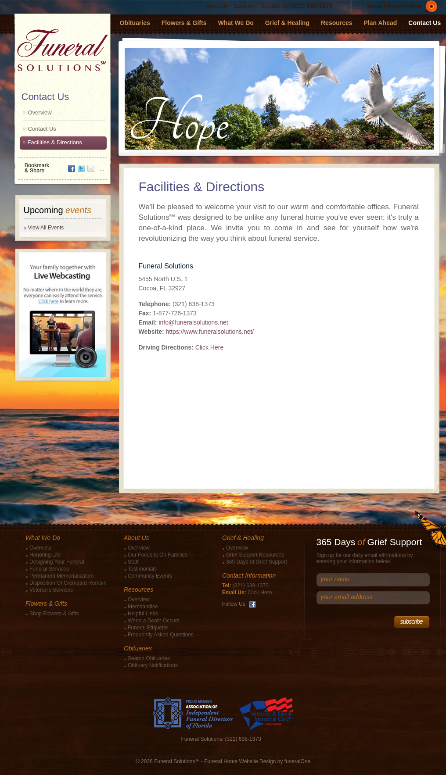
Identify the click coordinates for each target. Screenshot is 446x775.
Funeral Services (49, 569)
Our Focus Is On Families (157, 555)
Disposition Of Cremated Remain (67, 583)
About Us (217, 6)
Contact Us (275, 6)
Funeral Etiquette (148, 628)
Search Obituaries (149, 658)
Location (245, 6)
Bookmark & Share (62, 165)
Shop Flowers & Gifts (54, 614)
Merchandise (143, 607)
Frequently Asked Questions (161, 635)
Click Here (209, 347)
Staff (133, 562)
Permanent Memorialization (61, 576)
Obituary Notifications (153, 665)
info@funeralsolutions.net (193, 322)
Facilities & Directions (55, 142)
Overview (40, 112)
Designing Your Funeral (56, 562)
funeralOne (297, 761)
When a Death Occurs (154, 621)
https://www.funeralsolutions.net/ (209, 331)
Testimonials (142, 569)
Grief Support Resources (255, 555)
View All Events (46, 228)
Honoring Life (45, 555)
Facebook (252, 604)
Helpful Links (143, 614)
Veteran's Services (51, 590)
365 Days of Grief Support (256, 562)
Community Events (150, 576)
